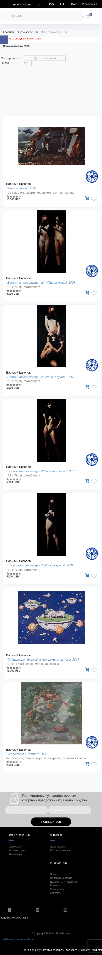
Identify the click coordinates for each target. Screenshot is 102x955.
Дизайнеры (15, 854)
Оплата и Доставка (61, 878)
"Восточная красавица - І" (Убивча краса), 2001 (39, 565)
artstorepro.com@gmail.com (18, 939)
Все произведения (54, 32)
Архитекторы (17, 850)
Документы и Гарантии (63, 881)
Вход (74, 4)
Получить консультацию (14, 917)
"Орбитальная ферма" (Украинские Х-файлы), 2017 (42, 659)
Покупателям (57, 846)
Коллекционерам (60, 850)
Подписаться (51, 821)
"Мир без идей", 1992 (21, 188)
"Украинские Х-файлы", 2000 (26, 754)
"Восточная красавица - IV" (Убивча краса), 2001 (40, 282)
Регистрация (89, 4)
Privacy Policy (58, 889)
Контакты (55, 893)
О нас (53, 874)
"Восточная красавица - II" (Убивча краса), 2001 (40, 471)
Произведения (28, 32)
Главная (8, 32)
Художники (15, 846)
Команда (55, 885)
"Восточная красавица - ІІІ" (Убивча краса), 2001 (40, 377)
